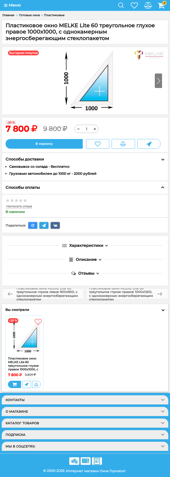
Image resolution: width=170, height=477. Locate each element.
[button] (158, 80)
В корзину (44, 144)
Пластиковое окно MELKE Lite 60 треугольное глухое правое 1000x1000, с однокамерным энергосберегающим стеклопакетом (24, 369)
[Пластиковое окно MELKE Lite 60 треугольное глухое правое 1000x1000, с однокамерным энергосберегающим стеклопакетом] (24, 336)
